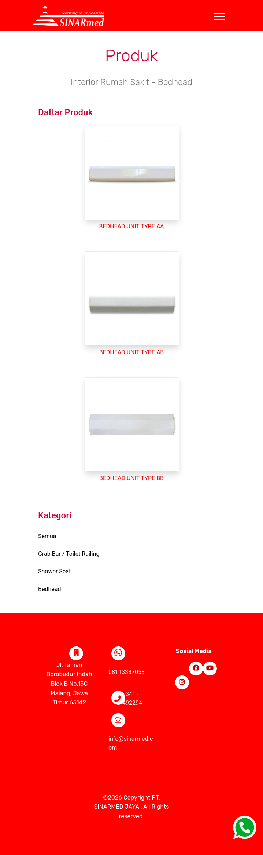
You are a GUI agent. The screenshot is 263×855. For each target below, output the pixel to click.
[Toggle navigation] (224, 7)
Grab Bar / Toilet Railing (68, 553)
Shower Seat (54, 571)
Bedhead (49, 589)
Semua (47, 536)
